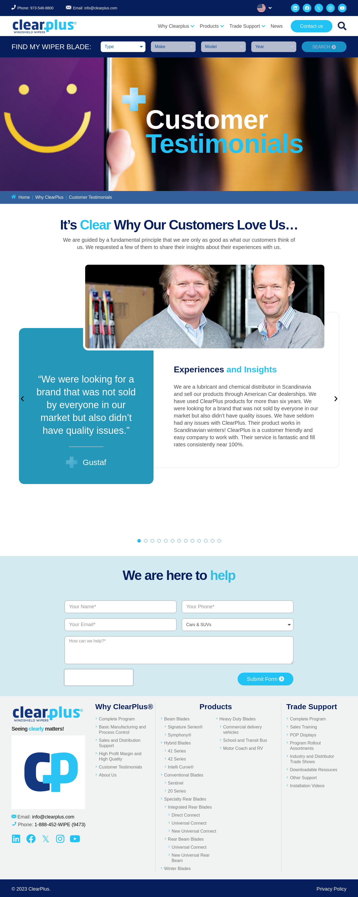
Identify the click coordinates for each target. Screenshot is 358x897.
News (277, 26)
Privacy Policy (332, 889)
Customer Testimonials (90, 197)
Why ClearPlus (49, 197)
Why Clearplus (176, 26)
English (261, 8)
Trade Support (247, 26)
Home (24, 197)
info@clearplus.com (100, 8)
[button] (22, 398)
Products (212, 26)
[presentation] (99, 677)
